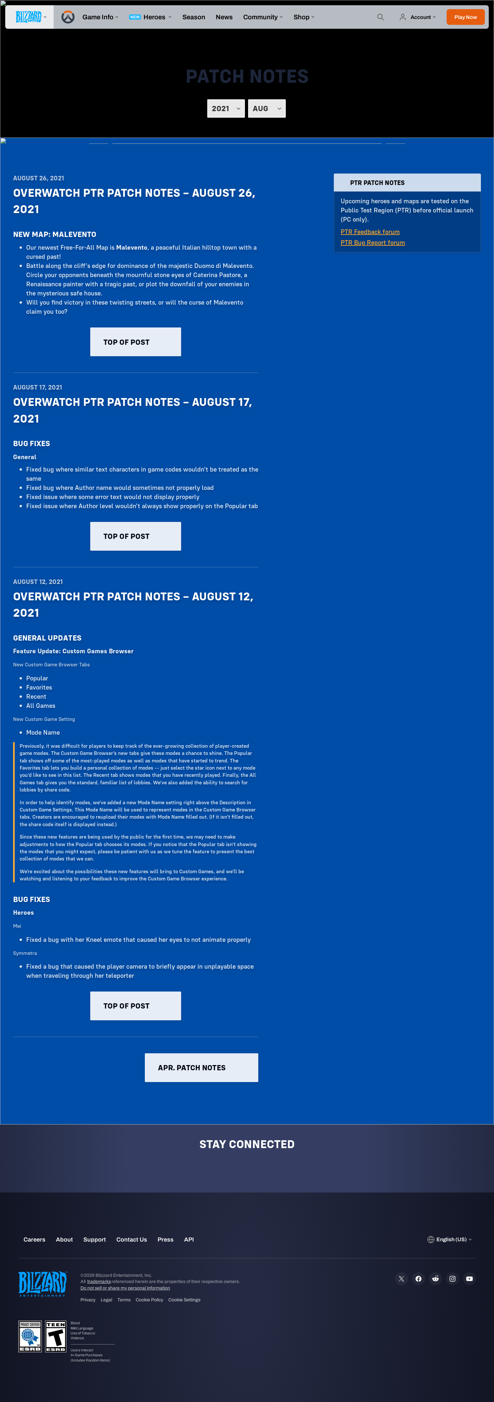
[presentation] (29, 17)
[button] (466, 17)
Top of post (135, 342)
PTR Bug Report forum (373, 242)
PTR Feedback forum (370, 231)
